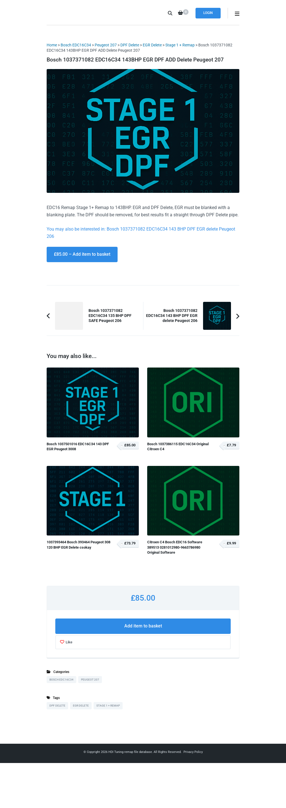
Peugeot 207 (106, 45)
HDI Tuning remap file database (130, 752)
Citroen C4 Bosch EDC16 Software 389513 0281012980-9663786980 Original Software (174, 547)
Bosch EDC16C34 (76, 45)
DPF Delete (129, 45)
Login (208, 13)
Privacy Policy (193, 752)
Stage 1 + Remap (180, 45)
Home (52, 45)
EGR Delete (152, 45)
